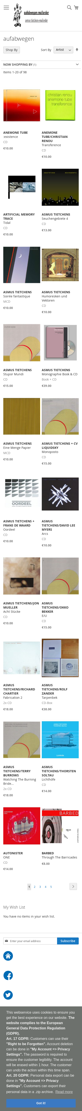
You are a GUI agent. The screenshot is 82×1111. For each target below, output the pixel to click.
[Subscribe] (68, 940)
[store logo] (31, 15)
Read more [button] (64, 1092)
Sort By (46, 49)
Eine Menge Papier (17, 445)
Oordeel (18, 525)
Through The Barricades (59, 855)
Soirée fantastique (17, 294)
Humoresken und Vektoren (56, 296)
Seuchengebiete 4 (56, 216)
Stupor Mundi (17, 372)
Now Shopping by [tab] (17, 64)
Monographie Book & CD (59, 372)
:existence (15, 134)
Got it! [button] (40, 1103)
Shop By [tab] (11, 50)
